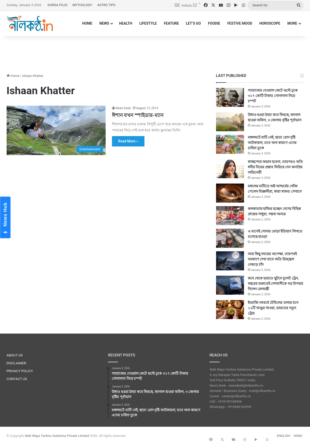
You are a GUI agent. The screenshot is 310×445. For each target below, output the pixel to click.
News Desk (123, 108)
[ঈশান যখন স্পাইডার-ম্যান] (56, 130)
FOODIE (214, 23)
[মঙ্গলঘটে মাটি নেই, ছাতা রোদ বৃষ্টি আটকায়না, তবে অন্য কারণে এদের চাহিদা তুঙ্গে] (230, 144)
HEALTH (125, 23)
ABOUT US (15, 355)
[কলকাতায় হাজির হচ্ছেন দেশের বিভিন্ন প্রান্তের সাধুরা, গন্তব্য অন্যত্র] (230, 215)
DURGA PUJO (57, 5)
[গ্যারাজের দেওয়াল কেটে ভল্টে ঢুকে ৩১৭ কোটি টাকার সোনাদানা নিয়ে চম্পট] (230, 97)
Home (13, 76)
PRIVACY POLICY (20, 371)
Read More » (128, 141)
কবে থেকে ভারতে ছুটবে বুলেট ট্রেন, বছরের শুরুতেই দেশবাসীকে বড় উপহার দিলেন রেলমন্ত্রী (275, 283)
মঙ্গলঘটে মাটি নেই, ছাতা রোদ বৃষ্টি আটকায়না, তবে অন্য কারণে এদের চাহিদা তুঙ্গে (272, 142)
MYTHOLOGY (82, 5)
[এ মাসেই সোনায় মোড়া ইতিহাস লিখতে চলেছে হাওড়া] (230, 238)
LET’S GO (193, 23)
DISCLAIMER (16, 363)
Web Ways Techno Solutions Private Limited (57, 436)
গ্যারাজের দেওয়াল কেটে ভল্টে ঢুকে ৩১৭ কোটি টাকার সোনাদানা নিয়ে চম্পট (273, 95)
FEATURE (171, 23)
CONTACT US (17, 379)
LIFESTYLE (148, 23)
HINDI (297, 436)
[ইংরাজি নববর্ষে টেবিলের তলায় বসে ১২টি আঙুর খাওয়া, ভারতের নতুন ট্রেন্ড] (230, 309)
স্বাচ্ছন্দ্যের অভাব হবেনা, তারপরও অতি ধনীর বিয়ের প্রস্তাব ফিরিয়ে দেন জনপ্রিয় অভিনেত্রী (275, 167)
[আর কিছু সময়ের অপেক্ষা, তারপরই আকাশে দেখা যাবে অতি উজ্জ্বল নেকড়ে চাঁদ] (230, 260)
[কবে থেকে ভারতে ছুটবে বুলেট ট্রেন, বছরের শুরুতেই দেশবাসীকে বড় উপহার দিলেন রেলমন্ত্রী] (230, 285)
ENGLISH (283, 436)
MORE (292, 23)
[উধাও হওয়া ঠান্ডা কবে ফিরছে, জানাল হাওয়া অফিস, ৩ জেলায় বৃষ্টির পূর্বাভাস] (230, 121)
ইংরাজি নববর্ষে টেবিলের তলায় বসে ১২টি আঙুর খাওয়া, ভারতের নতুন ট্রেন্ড (273, 308)
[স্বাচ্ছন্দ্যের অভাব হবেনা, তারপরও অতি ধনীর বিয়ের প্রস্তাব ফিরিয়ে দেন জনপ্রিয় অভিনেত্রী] (230, 168)
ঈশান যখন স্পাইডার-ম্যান (138, 115)
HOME (87, 23)
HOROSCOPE (269, 23)
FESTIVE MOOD (239, 23)
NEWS (104, 23)
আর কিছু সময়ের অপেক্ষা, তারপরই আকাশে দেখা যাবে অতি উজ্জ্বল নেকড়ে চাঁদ (272, 259)
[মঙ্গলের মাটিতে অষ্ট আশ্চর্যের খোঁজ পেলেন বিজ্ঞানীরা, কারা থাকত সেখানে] (230, 193)
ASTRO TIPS (106, 5)
